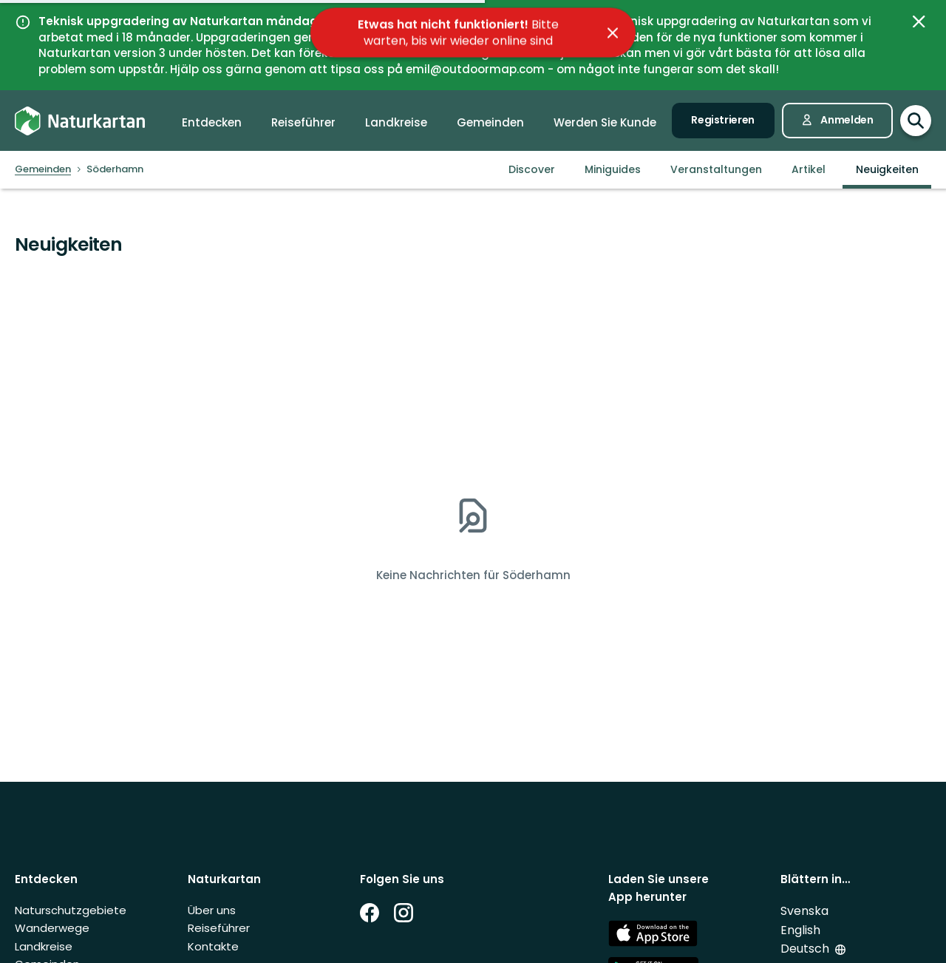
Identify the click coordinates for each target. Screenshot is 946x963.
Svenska (804, 910)
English (800, 930)
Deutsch (806, 948)
